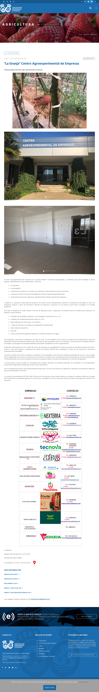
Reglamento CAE (11, 583)
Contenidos (94, 34)
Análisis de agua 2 (12, 579)
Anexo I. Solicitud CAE (13, 588)
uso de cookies (83, 682)
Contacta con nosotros (82, 655)
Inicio (80, 34)
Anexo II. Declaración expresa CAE (18, 592)
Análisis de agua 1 (12, 574)
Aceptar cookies (49, 687)
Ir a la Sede (86, 617)
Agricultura (86, 34)
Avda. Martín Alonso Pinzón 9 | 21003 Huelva (15, 653)
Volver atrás (11, 53)
